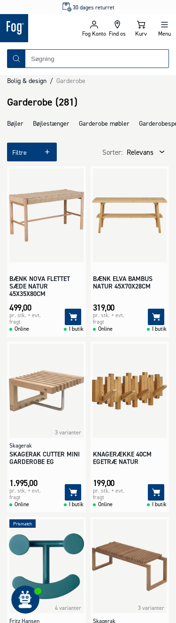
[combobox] (96, 59)
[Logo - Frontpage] (41, 28)
